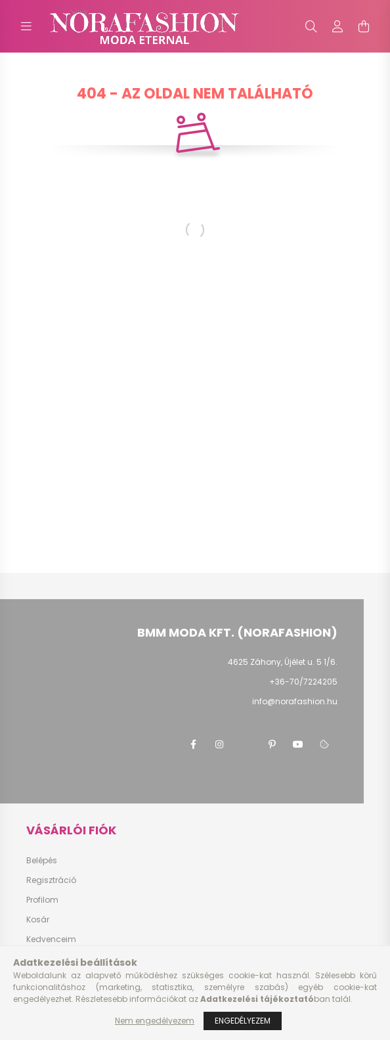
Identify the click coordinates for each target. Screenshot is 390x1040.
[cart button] (364, 26)
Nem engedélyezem (154, 1020)
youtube (298, 744)
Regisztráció (51, 880)
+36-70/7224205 (303, 681)
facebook (193, 744)
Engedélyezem (243, 1020)
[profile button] (337, 26)
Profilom (42, 900)
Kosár (37, 919)
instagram (219, 744)
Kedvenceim (51, 939)
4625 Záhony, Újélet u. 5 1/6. (282, 661)
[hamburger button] (26, 26)
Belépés (41, 860)
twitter (245, 744)
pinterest (272, 744)
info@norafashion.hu (294, 701)
